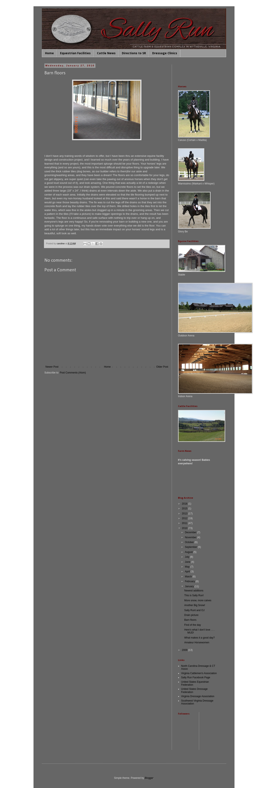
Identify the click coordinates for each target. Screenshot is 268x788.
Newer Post (51, 366)
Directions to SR (134, 53)
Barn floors (190, 619)
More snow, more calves (197, 600)
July (187, 556)
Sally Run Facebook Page (195, 677)
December (191, 532)
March (189, 576)
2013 (185, 513)
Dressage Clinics (164, 53)
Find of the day (192, 624)
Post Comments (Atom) (73, 372)
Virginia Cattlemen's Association (199, 673)
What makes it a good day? (199, 637)
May (187, 566)
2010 (185, 528)
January (190, 586)
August (189, 552)
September (191, 547)
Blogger (149, 777)
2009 (185, 650)
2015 (185, 508)
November (191, 537)
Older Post (162, 366)
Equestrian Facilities (75, 53)
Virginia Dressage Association (197, 696)
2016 (185, 503)
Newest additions (193, 590)
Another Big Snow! (194, 605)
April (188, 571)
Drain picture (191, 615)
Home (49, 53)
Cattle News (106, 53)
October (190, 542)
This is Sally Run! (194, 595)
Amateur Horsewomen (196, 642)
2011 (185, 523)
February (190, 581)
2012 (185, 518)
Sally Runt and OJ (194, 610)
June (188, 561)
